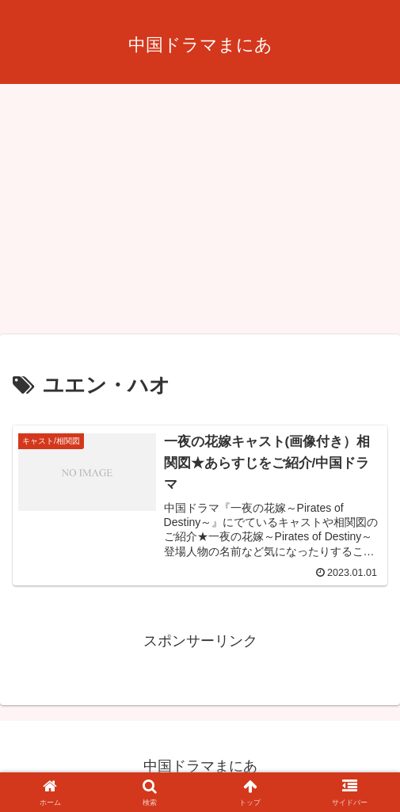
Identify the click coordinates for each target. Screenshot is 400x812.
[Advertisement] (200, 214)
